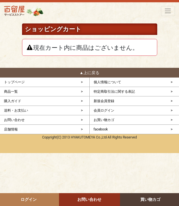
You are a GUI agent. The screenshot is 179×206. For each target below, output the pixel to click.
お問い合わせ (89, 199)
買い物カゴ (150, 199)
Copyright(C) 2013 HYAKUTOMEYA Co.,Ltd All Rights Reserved (89, 137)
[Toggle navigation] (168, 11)
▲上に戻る (90, 72)
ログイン (29, 199)
